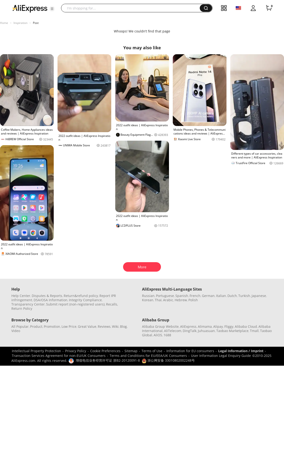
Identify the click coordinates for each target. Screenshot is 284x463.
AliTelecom (172, 330)
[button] (52, 9)
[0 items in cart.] (269, 8)
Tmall (254, 330)
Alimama (205, 326)
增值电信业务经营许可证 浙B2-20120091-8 (108, 360)
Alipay (218, 326)
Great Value (87, 326)
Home (4, 23)
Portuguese (165, 295)
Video (15, 330)
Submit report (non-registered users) (75, 304)
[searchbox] (132, 8)
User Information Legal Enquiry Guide (221, 355)
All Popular (20, 326)
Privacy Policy (75, 351)
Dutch (232, 295)
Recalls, (112, 304)
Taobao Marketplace (232, 330)
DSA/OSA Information (50, 300)
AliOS (158, 335)
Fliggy (228, 326)
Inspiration (20, 23)
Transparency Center (28, 304)
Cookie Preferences (105, 351)
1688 (167, 335)
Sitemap (131, 351)
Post (36, 23)
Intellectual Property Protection (36, 351)
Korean (147, 300)
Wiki (115, 326)
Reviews (104, 326)
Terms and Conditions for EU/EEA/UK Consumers (148, 355)
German (208, 295)
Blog (123, 326)
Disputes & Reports (47, 295)
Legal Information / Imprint (240, 351)
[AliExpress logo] (29, 8)
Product (36, 326)
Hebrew (181, 300)
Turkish (244, 295)
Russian (148, 295)
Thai (158, 300)
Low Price (69, 326)
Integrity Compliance (85, 300)
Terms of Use (152, 351)
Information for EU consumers (190, 351)
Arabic (168, 300)
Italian (221, 295)
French (195, 295)
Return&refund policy (81, 295)
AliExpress (188, 326)
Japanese (259, 295)
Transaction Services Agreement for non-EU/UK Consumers (59, 355)
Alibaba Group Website (160, 326)
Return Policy (21, 308)
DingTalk (189, 330)
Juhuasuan (206, 330)
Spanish (181, 295)
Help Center (20, 295)
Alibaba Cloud (246, 326)
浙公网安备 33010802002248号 (168, 360)
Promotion (52, 326)
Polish (193, 300)
